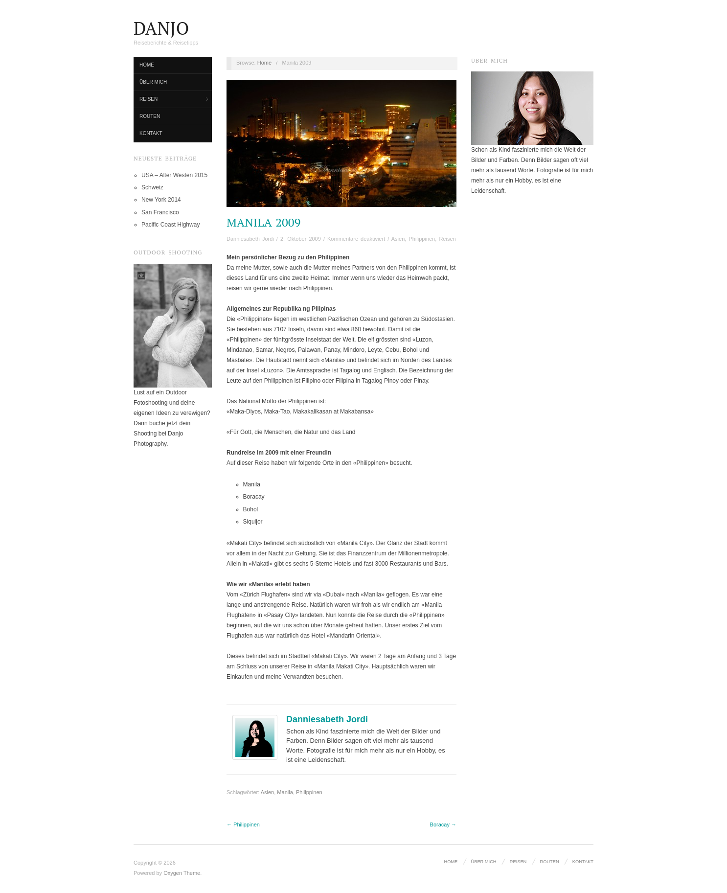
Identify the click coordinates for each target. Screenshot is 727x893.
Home (146, 65)
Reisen (148, 99)
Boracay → (443, 824)
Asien (398, 239)
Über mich (153, 82)
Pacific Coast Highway (170, 224)
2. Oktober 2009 (300, 239)
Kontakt (150, 133)
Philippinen (422, 239)
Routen (149, 116)
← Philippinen (243, 824)
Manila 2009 (263, 222)
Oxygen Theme (181, 873)
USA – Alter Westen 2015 (174, 175)
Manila (285, 792)
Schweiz (152, 187)
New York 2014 (161, 199)
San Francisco (160, 212)
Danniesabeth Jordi (250, 239)
